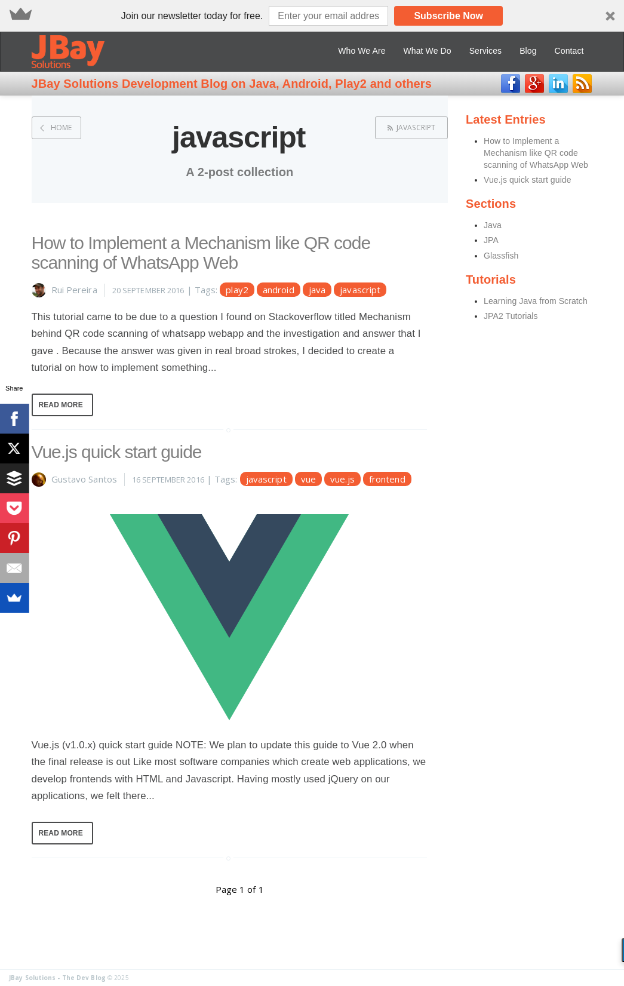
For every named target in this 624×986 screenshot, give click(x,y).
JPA (491, 240)
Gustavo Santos (84, 479)
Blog (528, 51)
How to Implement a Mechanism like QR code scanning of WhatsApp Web (201, 252)
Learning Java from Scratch (536, 301)
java (317, 290)
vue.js (342, 479)
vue (308, 479)
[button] (312, 16)
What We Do (427, 51)
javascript (415, 127)
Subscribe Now (448, 16)
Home (61, 127)
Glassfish (501, 255)
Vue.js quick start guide (117, 452)
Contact (569, 51)
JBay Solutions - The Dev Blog (57, 977)
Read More (61, 405)
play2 (237, 290)
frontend (387, 479)
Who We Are (361, 51)
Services (485, 51)
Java (493, 225)
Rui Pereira (74, 290)
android (278, 290)
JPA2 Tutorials (511, 316)
